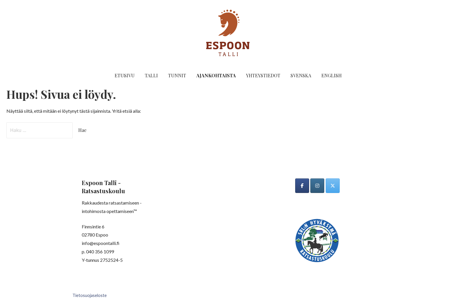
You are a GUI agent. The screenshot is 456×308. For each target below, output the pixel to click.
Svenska (301, 75)
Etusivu (125, 75)
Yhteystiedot (263, 75)
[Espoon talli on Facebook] (302, 185)
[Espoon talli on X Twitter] (333, 185)
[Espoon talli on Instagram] (317, 185)
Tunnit (177, 75)
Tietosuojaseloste (89, 295)
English (331, 75)
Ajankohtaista (216, 75)
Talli (151, 75)
